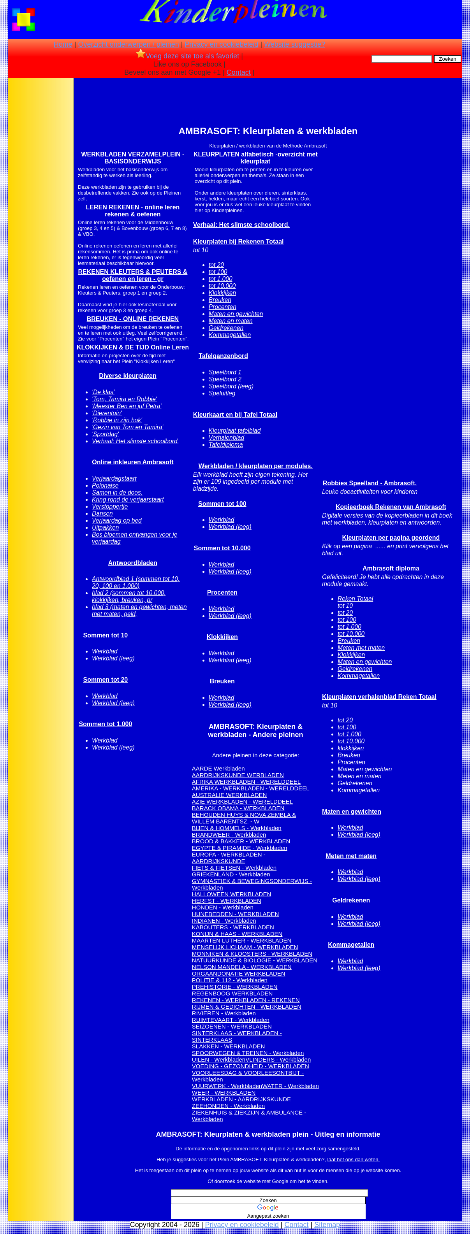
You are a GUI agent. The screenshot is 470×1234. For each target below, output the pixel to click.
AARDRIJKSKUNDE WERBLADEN (238, 775)
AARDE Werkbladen (218, 768)
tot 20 (216, 265)
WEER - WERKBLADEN (223, 1092)
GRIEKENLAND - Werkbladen (231, 874)
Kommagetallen (230, 335)
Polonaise (105, 485)
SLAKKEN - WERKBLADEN (228, 1046)
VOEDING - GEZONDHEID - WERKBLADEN (250, 1066)
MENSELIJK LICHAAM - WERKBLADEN (245, 947)
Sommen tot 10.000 (222, 548)
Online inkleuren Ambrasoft (132, 462)
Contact (239, 72)
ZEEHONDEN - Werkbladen (228, 1105)
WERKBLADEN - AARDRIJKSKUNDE (241, 1099)
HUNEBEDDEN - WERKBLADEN (235, 914)
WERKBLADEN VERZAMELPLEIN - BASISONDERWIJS (132, 158)
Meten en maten (231, 321)
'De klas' (103, 392)
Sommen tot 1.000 (105, 724)
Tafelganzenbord (223, 356)
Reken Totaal (355, 598)
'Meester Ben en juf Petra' (126, 406)
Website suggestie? (294, 44)
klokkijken (351, 748)
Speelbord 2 (225, 379)
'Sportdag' (105, 434)
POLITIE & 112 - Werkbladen (230, 980)
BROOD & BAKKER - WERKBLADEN (241, 841)
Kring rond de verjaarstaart (128, 499)
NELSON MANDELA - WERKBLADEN (242, 967)
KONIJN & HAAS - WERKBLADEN (237, 933)
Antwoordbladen (132, 563)
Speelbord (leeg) (231, 386)
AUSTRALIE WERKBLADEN (229, 795)
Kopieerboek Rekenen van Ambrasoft (391, 507)
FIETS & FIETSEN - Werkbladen (234, 867)
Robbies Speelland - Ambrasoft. (370, 483)
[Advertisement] (40, 202)
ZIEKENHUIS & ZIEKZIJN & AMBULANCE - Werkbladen (249, 1115)
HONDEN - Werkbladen (222, 907)
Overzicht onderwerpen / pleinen (128, 44)
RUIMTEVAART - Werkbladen (230, 1019)
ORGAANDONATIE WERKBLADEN (238, 973)
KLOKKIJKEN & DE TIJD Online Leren (133, 347)
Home (63, 44)
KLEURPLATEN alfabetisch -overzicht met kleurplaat (256, 158)
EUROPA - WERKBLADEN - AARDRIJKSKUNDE (229, 857)
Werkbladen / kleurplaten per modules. (256, 466)
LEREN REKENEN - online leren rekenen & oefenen (133, 211)
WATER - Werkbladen (290, 1086)
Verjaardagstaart (114, 478)
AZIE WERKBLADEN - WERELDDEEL (242, 801)
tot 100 (218, 272)
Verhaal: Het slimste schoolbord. (241, 224)
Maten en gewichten (236, 314)
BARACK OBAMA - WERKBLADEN (238, 808)
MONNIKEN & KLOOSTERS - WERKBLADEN (252, 953)
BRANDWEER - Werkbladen (229, 834)
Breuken (220, 300)
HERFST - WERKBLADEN (226, 900)
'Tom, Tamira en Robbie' (124, 399)
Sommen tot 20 (105, 679)
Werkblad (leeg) (113, 658)
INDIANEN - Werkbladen (224, 920)
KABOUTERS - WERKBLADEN (233, 927)
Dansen (102, 513)
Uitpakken (105, 527)
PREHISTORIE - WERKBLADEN (235, 986)
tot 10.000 (222, 286)
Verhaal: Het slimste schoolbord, (135, 441)
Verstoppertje (110, 506)
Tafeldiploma (226, 444)
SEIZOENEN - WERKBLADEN (232, 1026)
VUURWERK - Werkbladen (227, 1086)
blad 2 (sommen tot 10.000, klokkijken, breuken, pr (129, 596)
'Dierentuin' (107, 413)
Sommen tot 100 (222, 503)
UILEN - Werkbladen (218, 1059)
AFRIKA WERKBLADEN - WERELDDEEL (246, 781)
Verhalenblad (226, 437)
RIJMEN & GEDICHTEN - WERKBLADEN (246, 1006)
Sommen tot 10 (105, 635)
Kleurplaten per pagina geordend (391, 537)
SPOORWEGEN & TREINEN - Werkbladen (248, 1053)
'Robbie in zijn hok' (117, 420)
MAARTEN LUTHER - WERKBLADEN (242, 940)
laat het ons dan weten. (353, 1159)
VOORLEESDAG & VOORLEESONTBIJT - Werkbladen (248, 1076)
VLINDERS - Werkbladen (278, 1059)
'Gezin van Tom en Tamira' (127, 427)
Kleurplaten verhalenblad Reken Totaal (379, 696)
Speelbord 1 (225, 372)
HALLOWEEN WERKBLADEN (231, 894)
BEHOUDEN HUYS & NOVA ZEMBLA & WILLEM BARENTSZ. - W (244, 818)
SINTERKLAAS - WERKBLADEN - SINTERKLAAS (237, 1036)
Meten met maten (361, 647)
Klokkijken (222, 293)
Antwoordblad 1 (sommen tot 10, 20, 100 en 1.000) (136, 582)
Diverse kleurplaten (128, 375)
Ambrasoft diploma (391, 568)
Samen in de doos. (117, 492)
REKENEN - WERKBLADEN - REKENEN (246, 1000)
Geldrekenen (226, 328)
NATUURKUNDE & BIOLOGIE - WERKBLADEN (254, 960)
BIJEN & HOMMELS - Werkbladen (237, 828)
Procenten (222, 307)
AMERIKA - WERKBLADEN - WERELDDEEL (251, 788)
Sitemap (327, 1225)
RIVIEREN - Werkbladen (224, 1013)
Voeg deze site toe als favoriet (187, 56)
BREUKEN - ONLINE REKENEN (133, 319)
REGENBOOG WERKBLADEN (232, 993)
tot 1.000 (220, 279)
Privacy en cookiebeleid (221, 44)
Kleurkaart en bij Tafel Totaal (235, 414)
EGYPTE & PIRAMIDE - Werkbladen (239, 847)
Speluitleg (222, 393)
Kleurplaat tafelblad (235, 430)
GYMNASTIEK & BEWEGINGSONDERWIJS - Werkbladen (252, 884)
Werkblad (105, 651)
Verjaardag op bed (117, 520)
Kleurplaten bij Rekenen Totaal (238, 241)
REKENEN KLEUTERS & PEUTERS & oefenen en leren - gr (132, 275)
